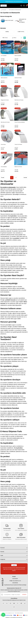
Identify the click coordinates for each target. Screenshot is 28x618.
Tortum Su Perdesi (18, 144)
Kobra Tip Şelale (18, 55)
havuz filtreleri (4, 494)
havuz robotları (17, 496)
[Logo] (3, 5)
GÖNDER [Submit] (24, 594)
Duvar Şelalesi (4, 166)
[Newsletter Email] (14, 594)
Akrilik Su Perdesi (18, 77)
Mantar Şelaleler (4, 77)
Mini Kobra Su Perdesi (5, 122)
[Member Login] (24, 5)
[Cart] (27, 5)
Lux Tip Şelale (3, 55)
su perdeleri (16, 238)
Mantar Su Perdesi (18, 166)
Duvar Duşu (3, 144)
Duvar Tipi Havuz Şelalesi (20, 122)
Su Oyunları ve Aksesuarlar (15, 9)
